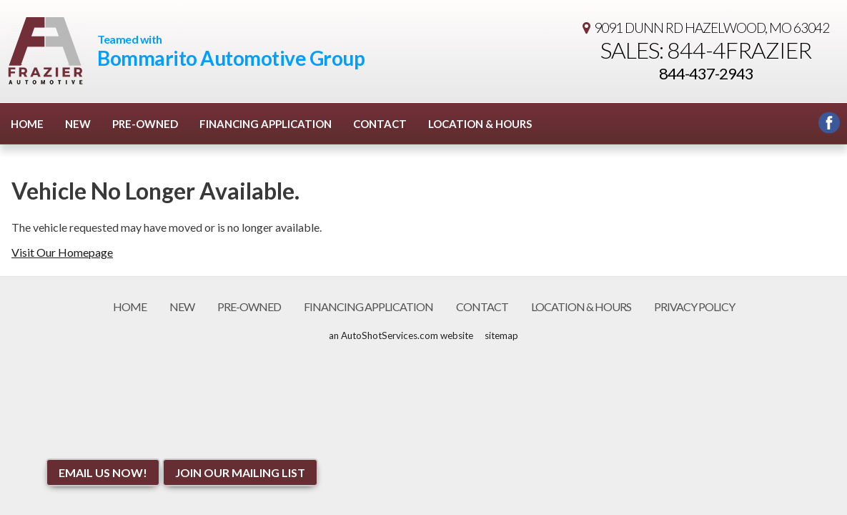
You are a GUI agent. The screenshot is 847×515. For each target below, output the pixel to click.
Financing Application (265, 123)
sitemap (501, 335)
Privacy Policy (694, 306)
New (78, 123)
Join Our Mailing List (240, 472)
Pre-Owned (145, 123)
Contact (380, 123)
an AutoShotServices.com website (401, 335)
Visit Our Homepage (62, 252)
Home (27, 123)
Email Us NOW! (103, 472)
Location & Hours (480, 123)
